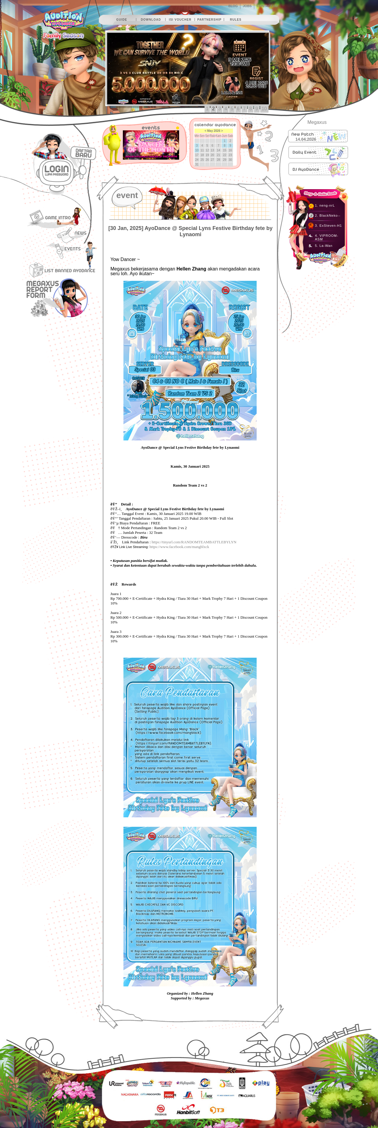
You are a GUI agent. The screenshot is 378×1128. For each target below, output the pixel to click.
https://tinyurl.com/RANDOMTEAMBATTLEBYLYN (194, 542)
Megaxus (317, 122)
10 (264, 108)
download (151, 19)
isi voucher (180, 19)
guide (121, 19)
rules (236, 19)
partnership (209, 19)
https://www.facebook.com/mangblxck (179, 546)
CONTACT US (267, 6)
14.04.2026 (305, 139)
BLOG (233, 6)
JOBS (247, 6)
